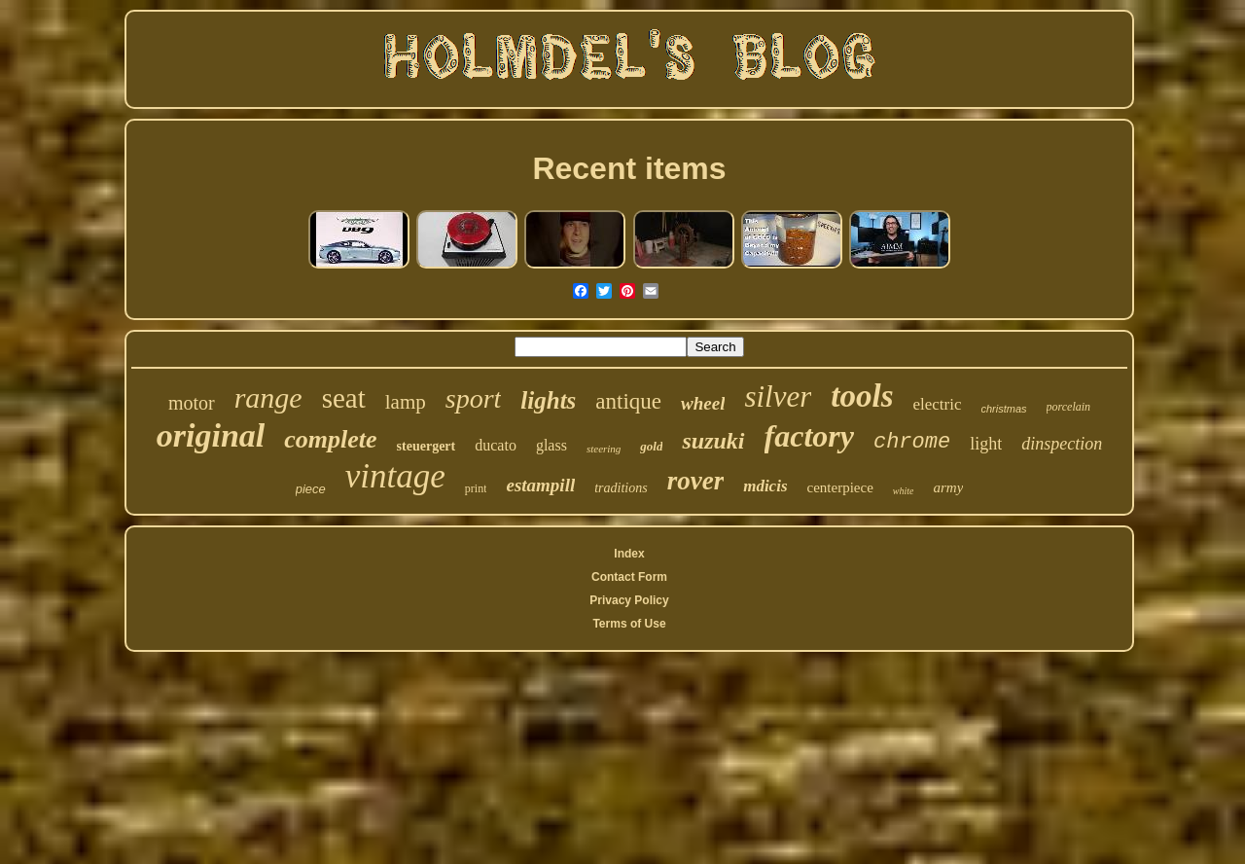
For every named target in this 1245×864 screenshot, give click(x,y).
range (268, 397)
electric (936, 404)
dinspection (1061, 443)
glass (551, 445)
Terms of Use (628, 623)
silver (777, 396)
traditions (620, 488)
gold (651, 446)
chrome (911, 442)
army (948, 487)
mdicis (765, 486)
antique (628, 401)
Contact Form (629, 577)
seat (344, 398)
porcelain (1069, 407)
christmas (1004, 408)
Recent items (629, 168)
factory (809, 435)
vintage (395, 476)
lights (548, 400)
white (903, 491)
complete (330, 439)
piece (311, 489)
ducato (495, 445)
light (986, 443)
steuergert (426, 446)
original (211, 435)
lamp (405, 402)
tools (862, 396)
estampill (540, 485)
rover (695, 480)
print (476, 488)
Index (629, 553)
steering (604, 448)
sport (473, 398)
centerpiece (840, 487)
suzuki (713, 440)
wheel (703, 403)
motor (191, 403)
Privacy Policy (628, 600)
